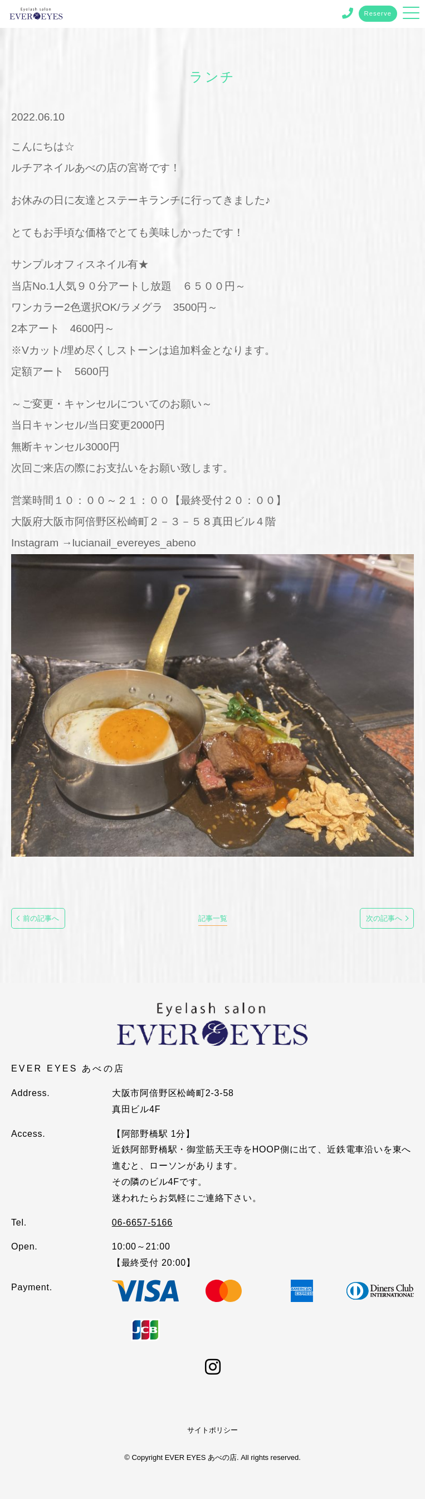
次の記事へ (384, 918)
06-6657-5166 (142, 1222)
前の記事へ (41, 918)
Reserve (378, 13)
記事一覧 (212, 918)
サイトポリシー (212, 1430)
